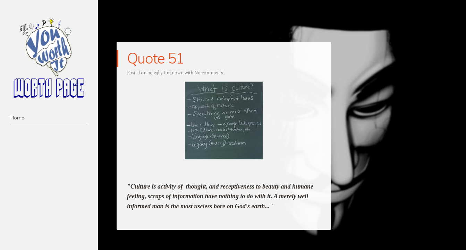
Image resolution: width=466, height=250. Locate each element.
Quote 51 (155, 58)
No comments (208, 72)
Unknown (174, 72)
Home (17, 118)
